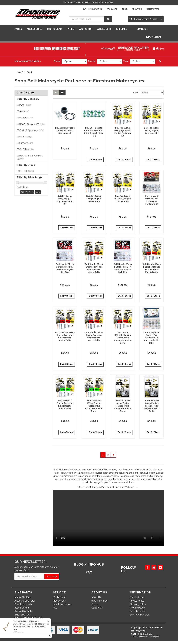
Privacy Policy (137, 600)
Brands (142, 29)
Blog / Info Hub (99, 600)
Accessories (34, 29)
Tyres (70, 29)
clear (38, 192)
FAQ (55, 607)
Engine (25, 136)
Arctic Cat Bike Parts (24, 600)
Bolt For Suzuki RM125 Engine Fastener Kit (151, 130)
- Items (144, 19)
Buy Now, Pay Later (92, 9)
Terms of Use (137, 597)
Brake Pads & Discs (32, 124)
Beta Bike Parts (21, 607)
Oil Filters (26, 149)
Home (20, 72)
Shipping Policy (138, 604)
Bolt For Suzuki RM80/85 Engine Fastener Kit (122, 199)
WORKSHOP (85, 29)
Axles (24, 111)
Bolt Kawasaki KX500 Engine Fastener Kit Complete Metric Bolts (151, 405)
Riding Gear (54, 29)
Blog (124, 9)
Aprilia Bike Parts (22, 597)
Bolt (29, 72)
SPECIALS (121, 29)
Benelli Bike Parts (23, 604)
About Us (137, 9)
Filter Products (25, 93)
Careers (95, 604)
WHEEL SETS (104, 29)
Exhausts (26, 143)
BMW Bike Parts (22, 614)
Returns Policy (137, 607)
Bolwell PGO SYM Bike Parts (28, 618)
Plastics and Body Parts (30, 157)
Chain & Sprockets (31, 130)
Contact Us (153, 9)
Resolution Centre (62, 604)
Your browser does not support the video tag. (108, 518)
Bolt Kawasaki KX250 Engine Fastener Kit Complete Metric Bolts (122, 405)
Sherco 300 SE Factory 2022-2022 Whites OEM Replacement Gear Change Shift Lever (31, 626)
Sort (135, 92)
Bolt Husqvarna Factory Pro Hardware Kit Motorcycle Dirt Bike (151, 337)
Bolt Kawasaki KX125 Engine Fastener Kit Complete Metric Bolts (93, 405)
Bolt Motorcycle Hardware (67, 469)
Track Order (59, 600)
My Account (59, 597)
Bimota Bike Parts (23, 611)
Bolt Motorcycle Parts (95, 487)
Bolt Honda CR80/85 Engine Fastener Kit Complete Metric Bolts (122, 337)
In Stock (26, 171)
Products (112, 9)
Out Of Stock (95, 160)
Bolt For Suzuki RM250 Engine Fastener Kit (93, 199)
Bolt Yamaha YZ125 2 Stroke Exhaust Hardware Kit (65, 130)
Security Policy (137, 611)
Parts (18, 29)
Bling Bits (26, 117)
